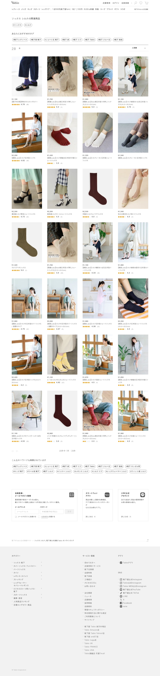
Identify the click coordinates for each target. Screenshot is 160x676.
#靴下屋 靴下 (36, 40)
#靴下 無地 (118, 40)
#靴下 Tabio (89, 40)
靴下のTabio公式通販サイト (21, 541)
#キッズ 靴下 (18, 471)
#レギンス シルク (81, 471)
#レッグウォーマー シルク (116, 471)
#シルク (28, 25)
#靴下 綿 (65, 40)
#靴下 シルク (48, 471)
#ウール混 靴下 (33, 471)
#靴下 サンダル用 (133, 466)
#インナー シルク (64, 471)
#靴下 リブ (77, 40)
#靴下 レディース (20, 40)
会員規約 (44, 517)
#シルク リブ (97, 471)
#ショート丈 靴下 (52, 40)
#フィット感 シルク (138, 471)
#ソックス (17, 25)
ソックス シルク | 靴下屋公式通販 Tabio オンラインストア (54, 541)
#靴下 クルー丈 (104, 40)
